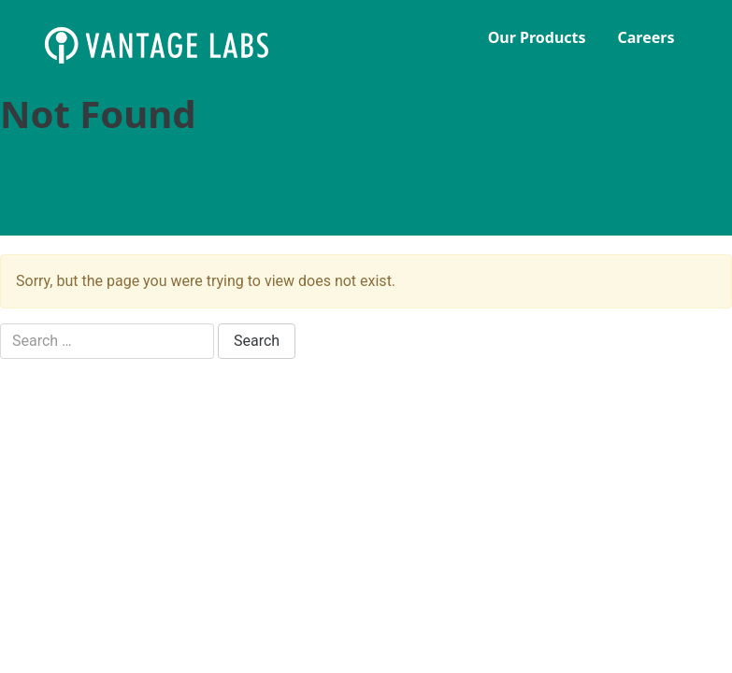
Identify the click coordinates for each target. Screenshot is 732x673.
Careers (646, 37)
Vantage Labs (184, 45)
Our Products (537, 37)
